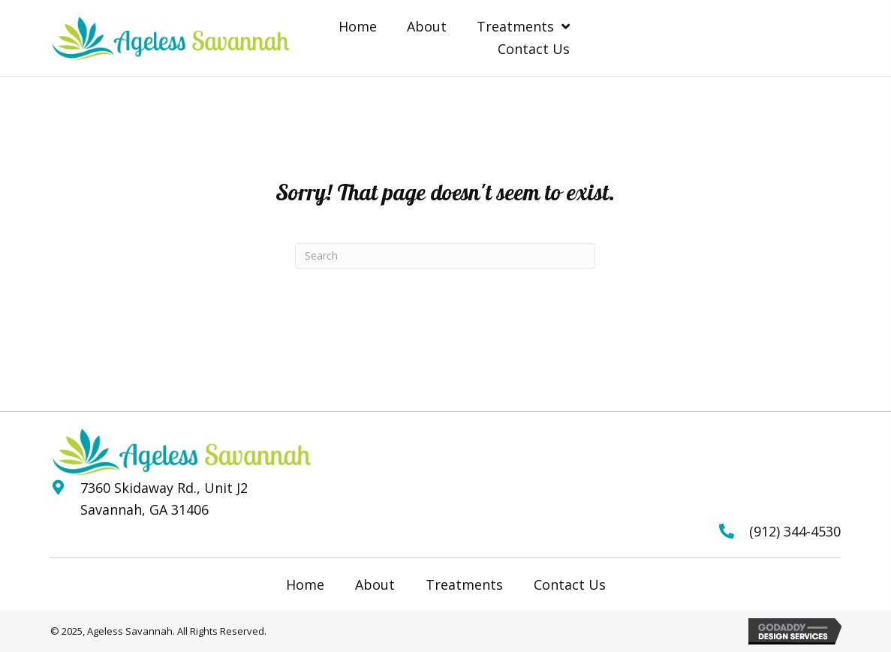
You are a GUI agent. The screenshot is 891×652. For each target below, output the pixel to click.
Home (305, 584)
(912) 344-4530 (795, 531)
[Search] (445, 256)
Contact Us (570, 584)
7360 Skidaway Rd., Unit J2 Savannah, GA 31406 (164, 498)
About (375, 584)
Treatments (464, 584)
